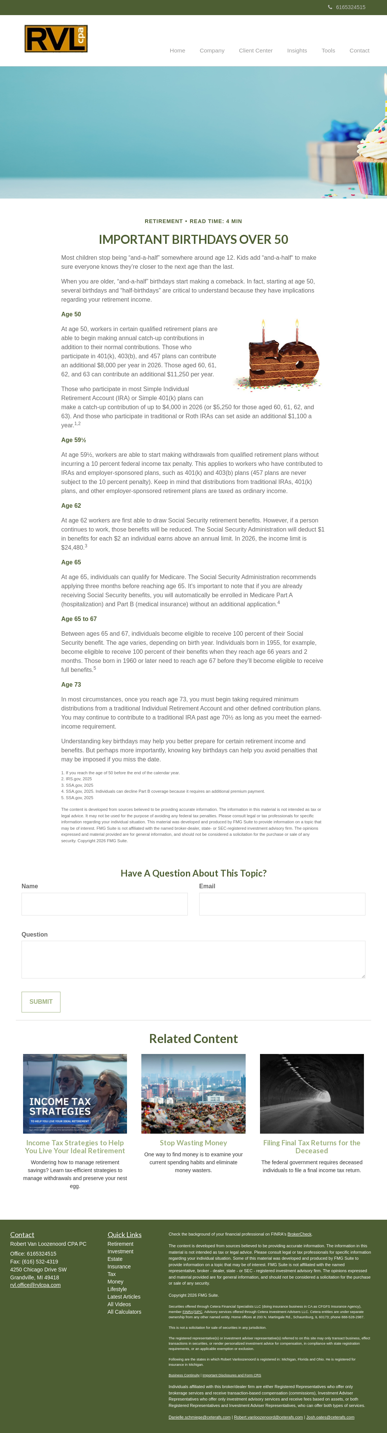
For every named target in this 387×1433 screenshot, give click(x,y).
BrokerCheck (300, 1233)
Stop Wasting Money (193, 1142)
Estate (115, 1259)
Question (35, 934)
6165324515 (346, 7)
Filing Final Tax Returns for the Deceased (312, 1146)
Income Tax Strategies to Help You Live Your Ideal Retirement (75, 1146)
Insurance (119, 1266)
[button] (222, 40)
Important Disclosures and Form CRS (232, 1375)
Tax (112, 1274)
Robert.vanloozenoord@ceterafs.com (268, 1417)
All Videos (119, 1304)
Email (207, 885)
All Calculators (124, 1311)
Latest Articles (124, 1296)
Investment (120, 1251)
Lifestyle (117, 1289)
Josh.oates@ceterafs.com (330, 1417)
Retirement (120, 1243)
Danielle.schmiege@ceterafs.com (200, 1417)
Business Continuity (184, 1375)
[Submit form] (41, 1001)
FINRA (188, 1311)
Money (116, 1281)
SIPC (198, 1311)
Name (30, 885)
